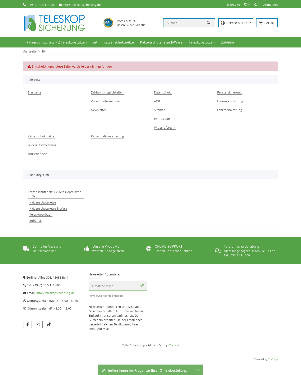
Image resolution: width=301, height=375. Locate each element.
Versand (174, 345)
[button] (247, 4)
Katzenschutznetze (42, 202)
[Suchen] (184, 22)
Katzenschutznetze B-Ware (48, 208)
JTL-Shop (273, 359)
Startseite (233, 4)
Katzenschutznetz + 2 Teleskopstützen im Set (54, 194)
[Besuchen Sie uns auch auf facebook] (27, 324)
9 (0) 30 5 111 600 (43, 5)
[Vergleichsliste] (256, 4)
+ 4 (29, 5)
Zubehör (35, 221)
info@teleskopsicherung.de (81, 5)
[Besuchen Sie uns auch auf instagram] (38, 324)
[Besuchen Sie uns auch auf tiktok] (49, 324)
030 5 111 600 (240, 255)
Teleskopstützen (40, 214)
